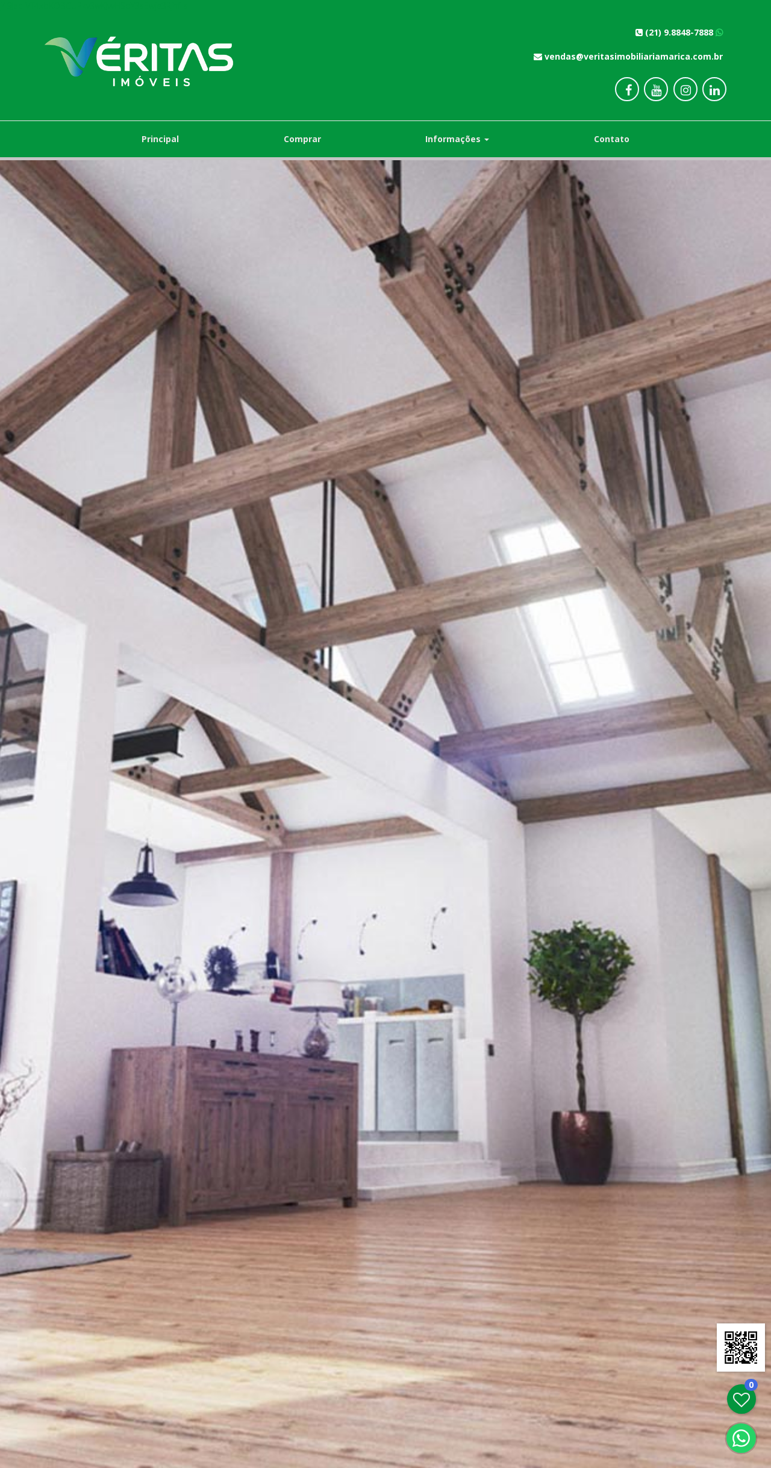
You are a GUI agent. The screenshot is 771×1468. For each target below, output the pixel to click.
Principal (160, 139)
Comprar (302, 139)
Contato (611, 139)
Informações (457, 139)
